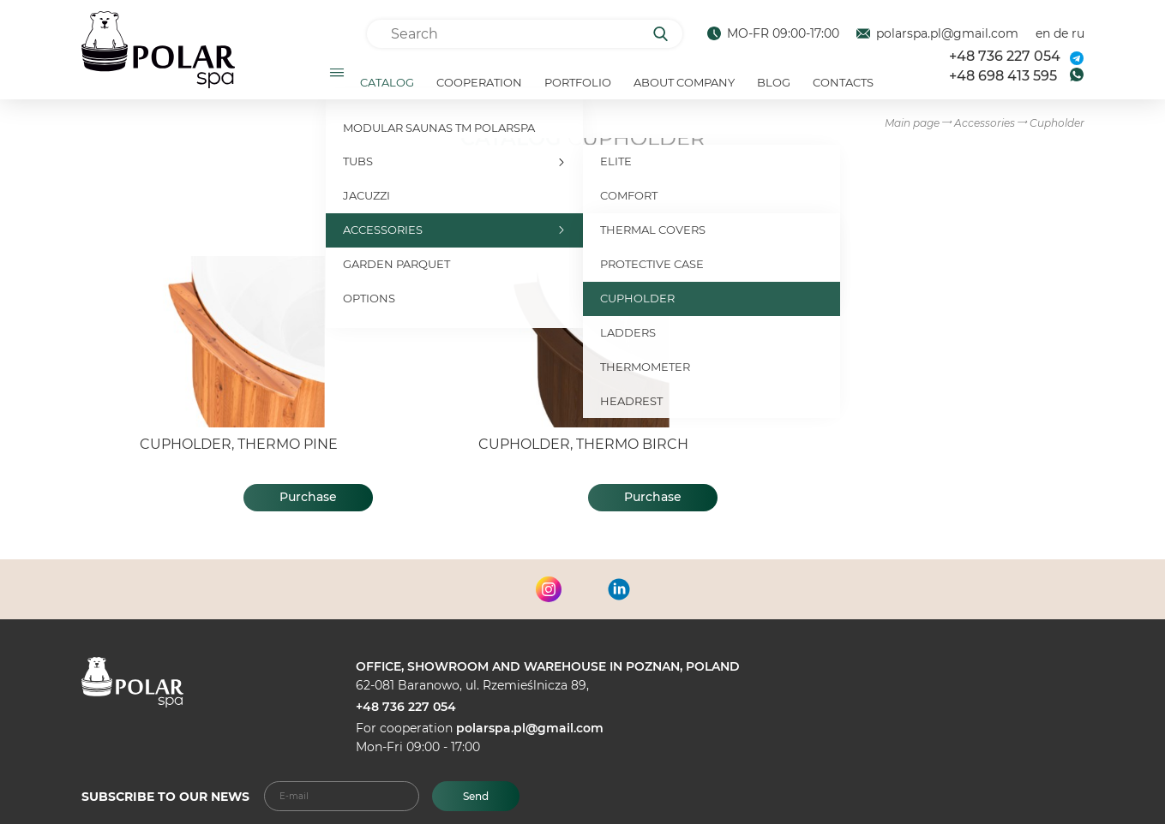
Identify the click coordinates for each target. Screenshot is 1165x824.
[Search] (666, 34)
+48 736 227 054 (1004, 60)
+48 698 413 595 (1003, 79)
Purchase (308, 504)
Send (476, 796)
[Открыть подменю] (336, 75)
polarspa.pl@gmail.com (937, 34)
